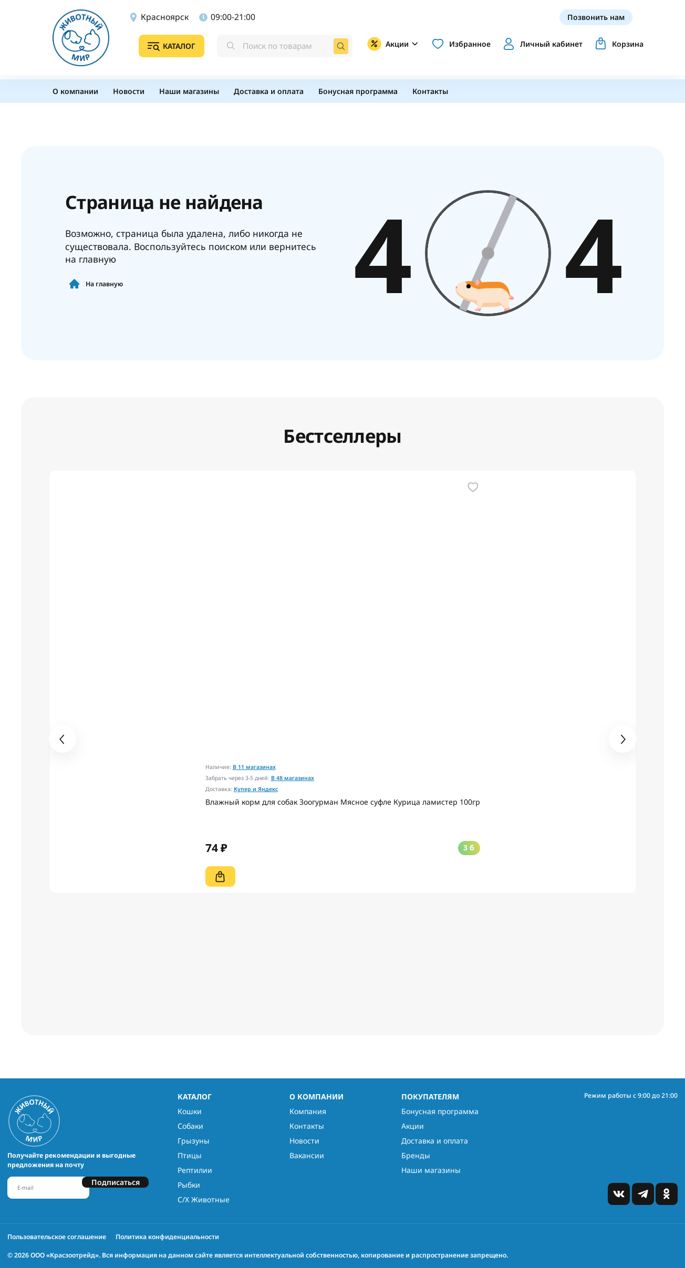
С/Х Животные (204, 1199)
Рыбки (189, 1185)
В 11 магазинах (254, 767)
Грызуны (194, 1141)
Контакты (306, 1126)
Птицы (190, 1155)
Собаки (190, 1126)
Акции (412, 1126)
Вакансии (306, 1155)
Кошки (190, 1111)
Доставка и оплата (434, 1141)
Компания (307, 1111)
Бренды (415, 1155)
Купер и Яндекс (256, 789)
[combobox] (280, 47)
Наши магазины (431, 1170)
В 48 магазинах (292, 778)
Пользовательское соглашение (56, 1236)
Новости (304, 1141)
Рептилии (195, 1170)
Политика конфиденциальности (167, 1236)
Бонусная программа (440, 1111)
